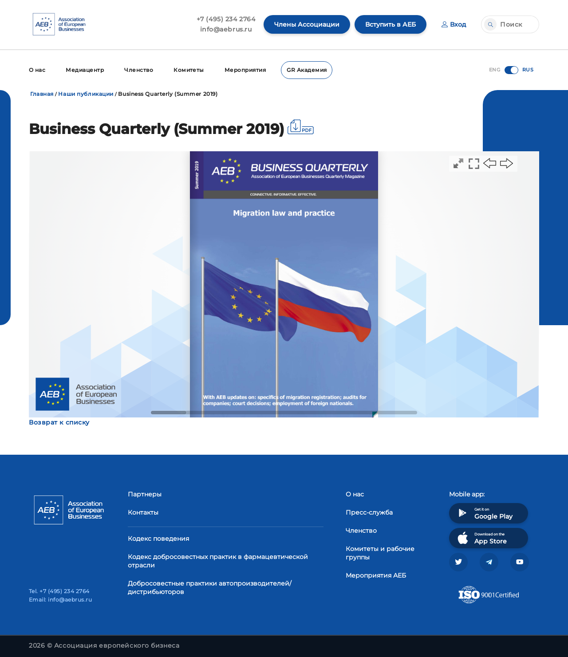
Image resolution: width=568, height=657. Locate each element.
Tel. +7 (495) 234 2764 (59, 591)
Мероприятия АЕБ (376, 575)
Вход (454, 24)
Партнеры (145, 494)
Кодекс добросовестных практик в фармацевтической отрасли (218, 561)
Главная (42, 93)
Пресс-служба (369, 512)
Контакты (143, 512)
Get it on (484, 513)
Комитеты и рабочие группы (380, 553)
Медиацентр (85, 70)
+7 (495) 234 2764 (226, 19)
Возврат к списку (59, 422)
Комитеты (189, 70)
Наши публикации (85, 93)
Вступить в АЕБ (390, 24)
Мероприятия (245, 70)
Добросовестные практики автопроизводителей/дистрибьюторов (210, 587)
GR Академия (307, 70)
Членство (138, 70)
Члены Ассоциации (306, 24)
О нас (37, 70)
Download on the (481, 538)
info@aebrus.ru (226, 29)
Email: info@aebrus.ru (60, 599)
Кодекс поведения (158, 539)
